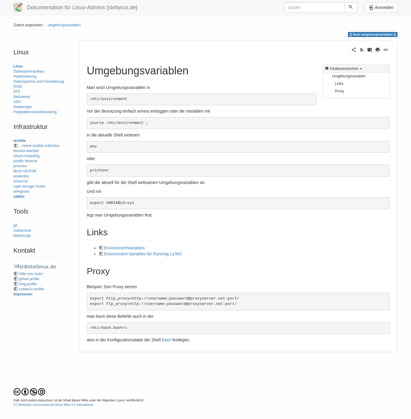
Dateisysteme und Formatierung (38, 81)
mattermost (22, 230)
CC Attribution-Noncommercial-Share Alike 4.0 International (53, 404)
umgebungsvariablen (64, 25)
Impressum (22, 294)
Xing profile (28, 284)
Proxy (339, 91)
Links (339, 84)
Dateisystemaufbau (28, 71)
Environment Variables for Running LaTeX (143, 253)
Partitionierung (24, 76)
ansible (19, 141)
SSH (17, 102)
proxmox (20, 166)
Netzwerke (21, 97)
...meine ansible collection (39, 146)
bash (166, 339)
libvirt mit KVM (24, 171)
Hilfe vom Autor (31, 274)
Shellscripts (22, 107)
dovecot (31, 161)
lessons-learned (26, 151)
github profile (29, 279)
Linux (18, 66)
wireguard (21, 191)
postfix (18, 161)
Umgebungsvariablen (349, 76)
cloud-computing (26, 156)
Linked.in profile (31, 289)
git (15, 225)
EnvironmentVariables (124, 247)
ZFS (16, 92)
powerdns (21, 176)
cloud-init (20, 181)
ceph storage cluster (29, 186)
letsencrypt (22, 236)
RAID (17, 87)
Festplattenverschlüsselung (35, 112)
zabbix (19, 196)
